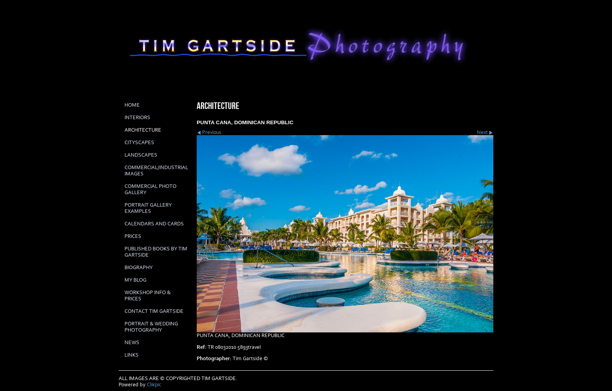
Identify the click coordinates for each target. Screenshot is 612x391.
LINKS (132, 355)
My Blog (135, 280)
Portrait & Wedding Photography (151, 327)
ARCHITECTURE (143, 130)
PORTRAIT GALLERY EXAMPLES (148, 208)
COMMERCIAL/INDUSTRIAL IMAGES (156, 170)
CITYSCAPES (139, 142)
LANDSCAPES (141, 155)
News (132, 342)
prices (133, 236)
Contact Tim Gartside (154, 311)
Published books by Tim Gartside (156, 252)
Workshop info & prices (148, 295)
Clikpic (154, 385)
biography (139, 267)
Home (132, 105)
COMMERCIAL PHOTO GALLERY (150, 189)
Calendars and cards (154, 224)
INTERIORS (137, 117)
